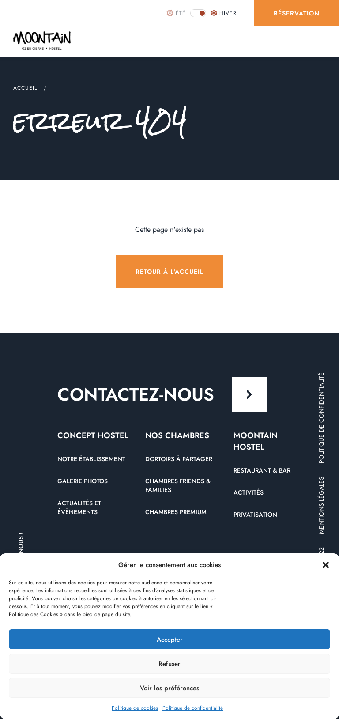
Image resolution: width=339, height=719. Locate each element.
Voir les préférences (169, 688)
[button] (325, 564)
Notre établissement (91, 458)
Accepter (170, 639)
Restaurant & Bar (262, 470)
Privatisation (255, 514)
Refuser (169, 664)
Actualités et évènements (79, 507)
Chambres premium (176, 511)
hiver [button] (224, 13)
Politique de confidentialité (192, 708)
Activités (249, 492)
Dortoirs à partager (178, 458)
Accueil (25, 88)
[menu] (319, 42)
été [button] (176, 13)
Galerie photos (82, 481)
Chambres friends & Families (178, 485)
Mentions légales (321, 505)
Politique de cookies (135, 708)
